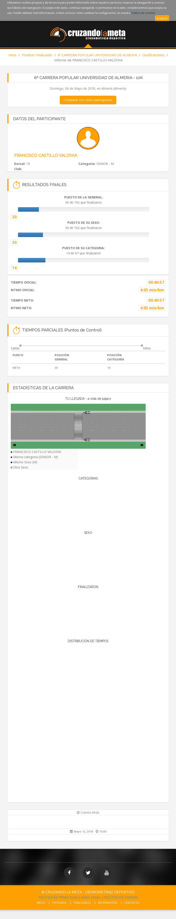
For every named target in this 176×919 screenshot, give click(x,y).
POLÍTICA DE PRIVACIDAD (57, 897)
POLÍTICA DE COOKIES (121, 897)
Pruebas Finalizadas (37, 55)
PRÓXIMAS (59, 903)
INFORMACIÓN (107, 903)
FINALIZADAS (82, 903)
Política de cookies (143, 13)
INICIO (41, 903)
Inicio (12, 55)
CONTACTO (131, 903)
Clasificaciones (153, 55)
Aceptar (162, 18)
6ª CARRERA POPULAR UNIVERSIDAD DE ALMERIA (97, 55)
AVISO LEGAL (90, 897)
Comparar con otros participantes (88, 100)
